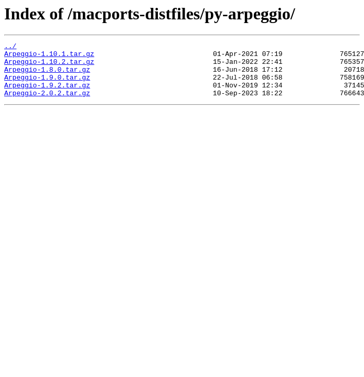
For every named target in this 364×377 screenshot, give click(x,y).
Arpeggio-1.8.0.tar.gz (47, 75)
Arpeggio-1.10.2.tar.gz (49, 66)
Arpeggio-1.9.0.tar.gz (47, 85)
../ (10, 47)
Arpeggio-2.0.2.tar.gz (47, 103)
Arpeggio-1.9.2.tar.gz (47, 94)
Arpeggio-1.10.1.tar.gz (49, 56)
